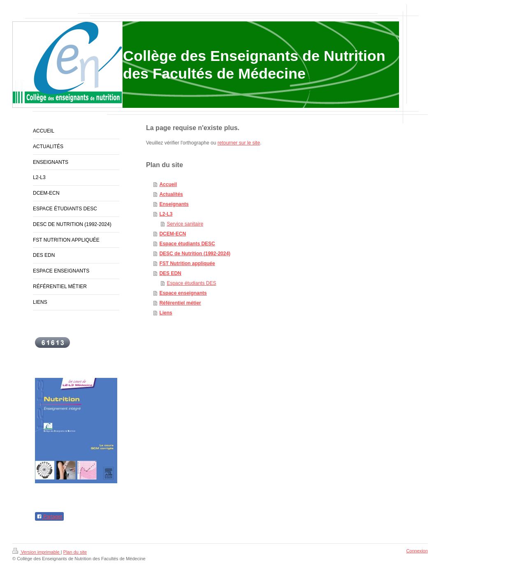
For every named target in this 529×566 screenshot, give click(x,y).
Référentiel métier (180, 303)
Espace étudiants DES (191, 283)
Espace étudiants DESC (187, 244)
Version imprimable (36, 552)
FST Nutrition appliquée (187, 263)
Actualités (171, 194)
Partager (49, 516)
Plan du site (75, 552)
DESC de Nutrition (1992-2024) (194, 253)
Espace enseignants (182, 293)
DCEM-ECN (172, 234)
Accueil (168, 184)
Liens (165, 313)
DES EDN (170, 273)
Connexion (417, 550)
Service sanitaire (185, 224)
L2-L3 (165, 214)
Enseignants (173, 204)
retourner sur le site (239, 143)
